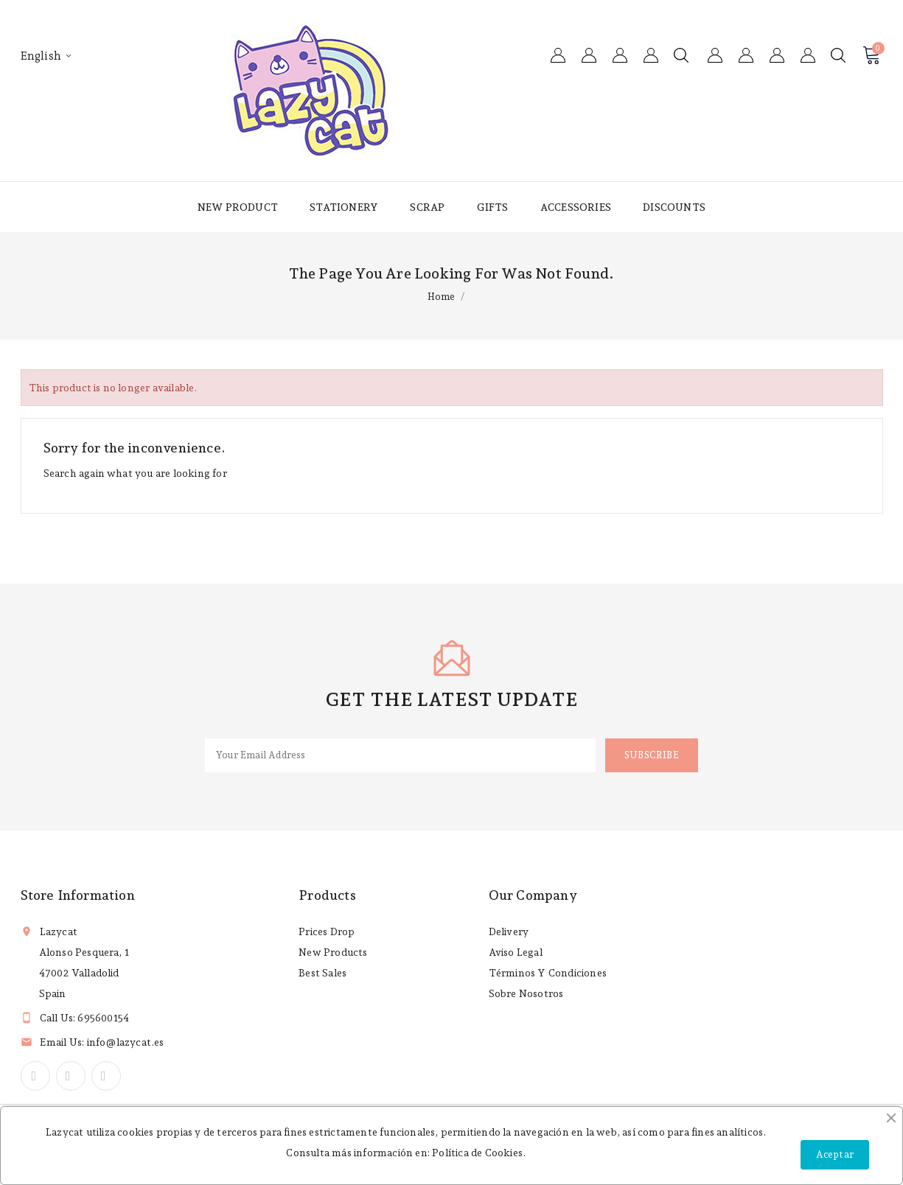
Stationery (344, 207)
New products (333, 952)
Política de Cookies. (479, 1152)
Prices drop (327, 931)
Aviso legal (516, 952)
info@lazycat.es (125, 1042)
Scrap (427, 207)
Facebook (35, 1076)
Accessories (575, 207)
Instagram (106, 1076)
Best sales (322, 973)
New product (238, 207)
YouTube (71, 1076)
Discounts (674, 207)
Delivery (509, 931)
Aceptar (835, 1154)
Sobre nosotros (526, 993)
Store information (78, 895)
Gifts (493, 207)
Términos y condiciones (548, 973)
